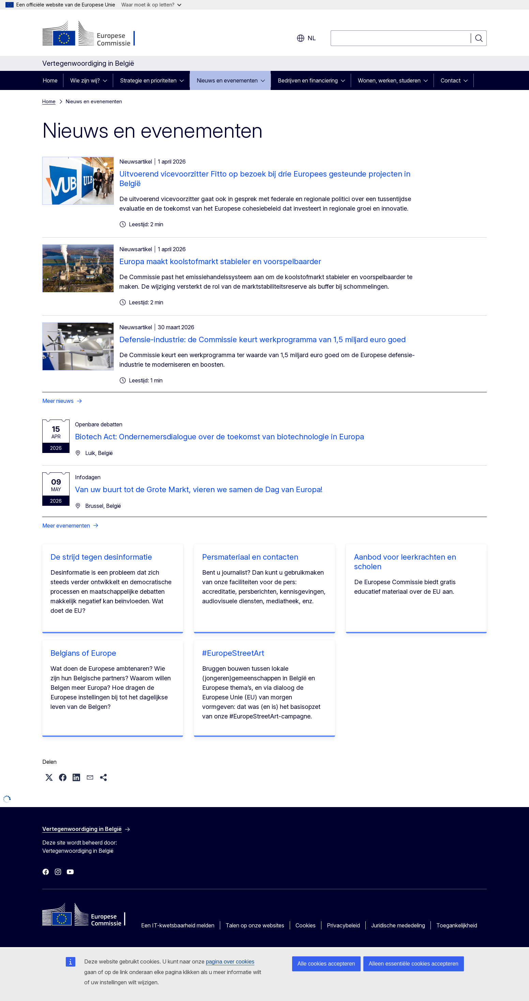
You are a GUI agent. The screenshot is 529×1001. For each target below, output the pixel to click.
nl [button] (306, 38)
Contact (450, 80)
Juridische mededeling (398, 925)
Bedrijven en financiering (308, 80)
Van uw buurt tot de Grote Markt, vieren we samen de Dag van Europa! (198, 489)
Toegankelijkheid (456, 925)
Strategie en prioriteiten (148, 80)
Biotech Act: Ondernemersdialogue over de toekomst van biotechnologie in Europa (219, 436)
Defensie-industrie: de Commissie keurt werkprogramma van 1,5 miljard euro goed (262, 339)
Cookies (306, 925)
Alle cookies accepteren (326, 964)
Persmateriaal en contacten (250, 556)
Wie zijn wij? (85, 80)
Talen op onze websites (255, 925)
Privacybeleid (343, 925)
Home (50, 80)
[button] (49, 777)
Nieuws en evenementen (227, 80)
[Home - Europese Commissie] (97, 34)
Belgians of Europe (83, 653)
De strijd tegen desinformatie (101, 556)
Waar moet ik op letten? (151, 4)
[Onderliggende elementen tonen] (107, 80)
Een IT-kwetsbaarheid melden (177, 925)
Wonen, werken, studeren (389, 80)
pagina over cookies (230, 962)
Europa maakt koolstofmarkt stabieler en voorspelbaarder (220, 261)
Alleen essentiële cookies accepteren (413, 964)
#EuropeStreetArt (233, 653)
